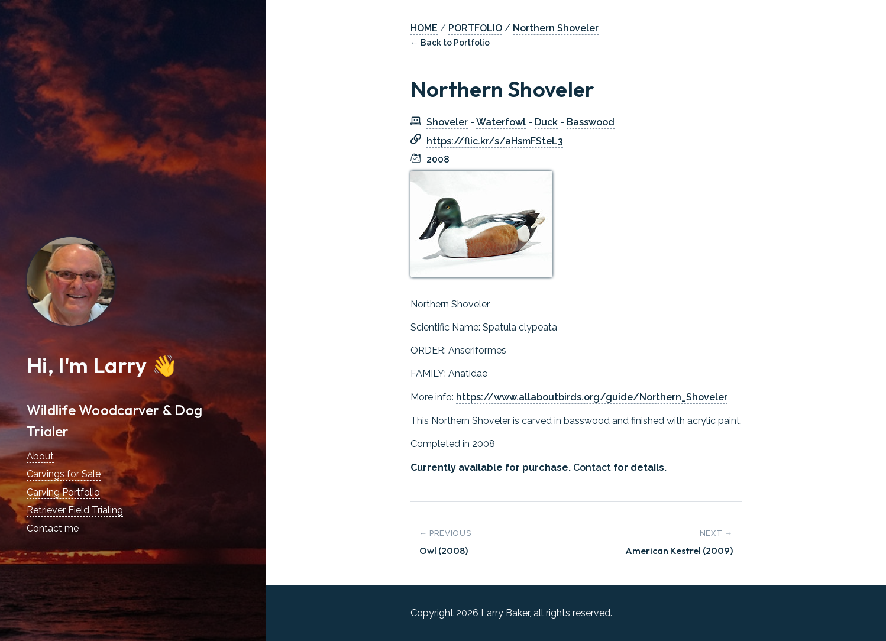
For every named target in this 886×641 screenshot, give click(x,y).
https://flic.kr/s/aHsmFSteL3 (494, 141)
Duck (546, 122)
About (40, 456)
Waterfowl (501, 122)
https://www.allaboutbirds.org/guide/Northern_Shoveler (591, 397)
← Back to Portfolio (450, 42)
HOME (424, 28)
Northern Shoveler (556, 28)
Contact (592, 467)
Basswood (591, 122)
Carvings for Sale (64, 474)
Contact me (53, 528)
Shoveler (447, 122)
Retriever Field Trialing (75, 510)
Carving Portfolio (63, 492)
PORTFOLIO (475, 28)
